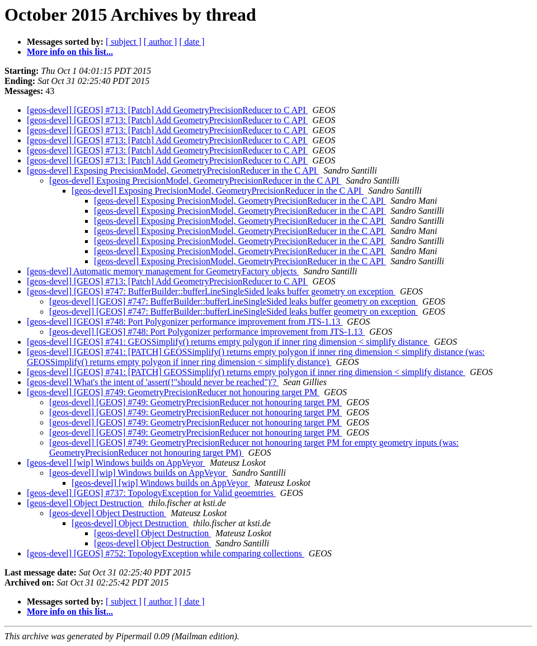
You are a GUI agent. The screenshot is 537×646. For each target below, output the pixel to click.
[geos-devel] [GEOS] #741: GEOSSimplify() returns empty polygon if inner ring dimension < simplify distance (228, 342)
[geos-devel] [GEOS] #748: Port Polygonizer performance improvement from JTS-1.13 (184, 321)
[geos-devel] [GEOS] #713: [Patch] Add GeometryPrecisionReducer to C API (167, 110)
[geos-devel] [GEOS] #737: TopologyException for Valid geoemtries (151, 493)
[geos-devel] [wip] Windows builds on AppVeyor (116, 462)
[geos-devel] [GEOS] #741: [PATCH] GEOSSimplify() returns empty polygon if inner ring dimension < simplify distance (246, 372)
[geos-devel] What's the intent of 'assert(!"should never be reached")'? (153, 382)
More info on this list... (70, 52)
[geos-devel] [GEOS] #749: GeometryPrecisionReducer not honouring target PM (173, 392)
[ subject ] (124, 41)
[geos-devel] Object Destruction (85, 503)
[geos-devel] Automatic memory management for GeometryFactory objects (163, 271)
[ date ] (191, 41)
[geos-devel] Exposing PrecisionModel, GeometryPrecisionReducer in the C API (173, 170)
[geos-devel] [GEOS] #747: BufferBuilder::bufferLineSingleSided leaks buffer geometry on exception (211, 291)
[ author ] (160, 41)
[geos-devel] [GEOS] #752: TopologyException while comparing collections (165, 553)
